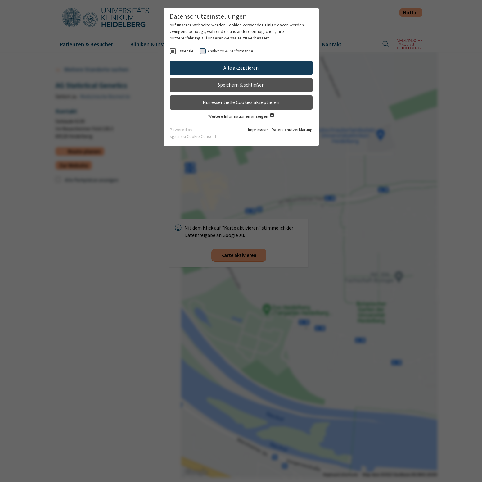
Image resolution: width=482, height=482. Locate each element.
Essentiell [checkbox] (187, 51)
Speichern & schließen (241, 85)
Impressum (258, 129)
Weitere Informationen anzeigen (241, 116)
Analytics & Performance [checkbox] (230, 51)
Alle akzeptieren (241, 68)
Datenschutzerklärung (292, 129)
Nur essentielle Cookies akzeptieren (241, 102)
